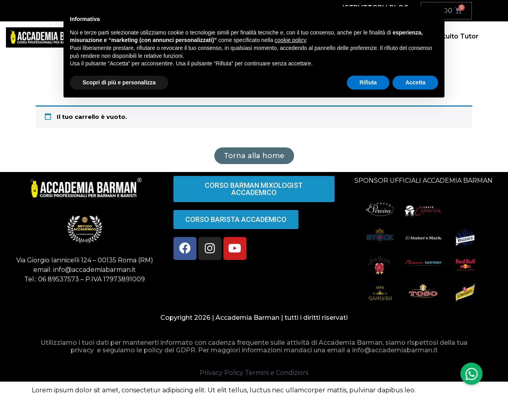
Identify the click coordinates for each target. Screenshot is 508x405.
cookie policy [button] (290, 40)
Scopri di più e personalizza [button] (119, 82)
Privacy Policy (221, 372)
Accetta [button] (415, 82)
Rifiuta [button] (368, 82)
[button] (471, 374)
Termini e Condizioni (276, 372)
